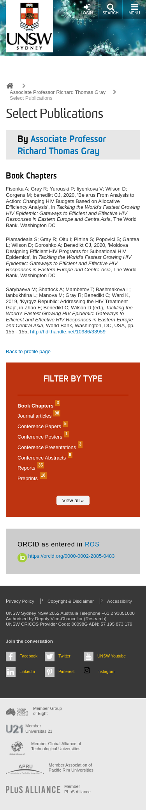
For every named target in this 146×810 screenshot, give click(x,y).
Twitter (64, 656)
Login (87, 9)
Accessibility (119, 601)
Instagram (106, 671)
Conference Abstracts (44, 458)
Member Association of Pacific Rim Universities (71, 767)
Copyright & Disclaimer (70, 601)
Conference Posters (42, 437)
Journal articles (38, 416)
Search (110, 9)
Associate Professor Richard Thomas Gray (58, 92)
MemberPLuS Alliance (77, 789)
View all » (73, 500)
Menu (134, 9)
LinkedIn (27, 671)
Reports (30, 468)
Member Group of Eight (47, 711)
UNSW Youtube (111, 656)
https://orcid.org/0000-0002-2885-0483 (66, 556)
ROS (92, 544)
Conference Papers (42, 426)
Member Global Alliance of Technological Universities (56, 746)
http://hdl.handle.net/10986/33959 (68, 332)
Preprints (31, 478)
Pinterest (66, 671)
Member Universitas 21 (39, 728)
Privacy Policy (20, 601)
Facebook (28, 656)
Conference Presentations (49, 447)
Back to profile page (28, 351)
